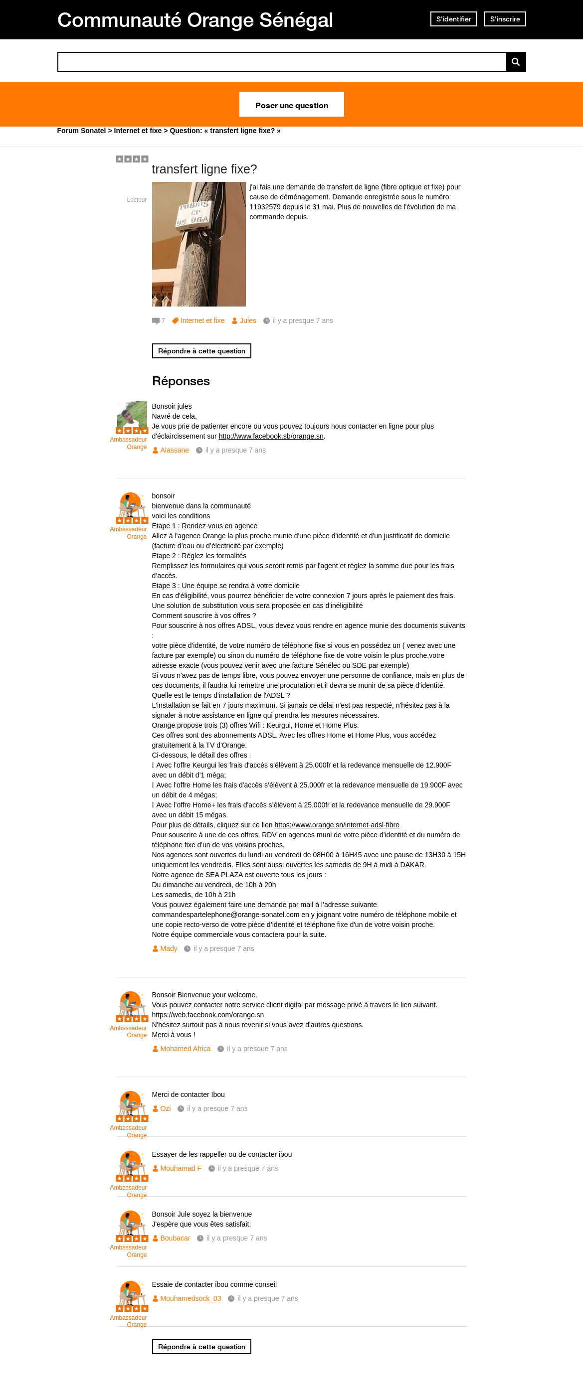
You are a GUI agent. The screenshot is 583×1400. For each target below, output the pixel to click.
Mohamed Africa (186, 1049)
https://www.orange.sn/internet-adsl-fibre (336, 825)
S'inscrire (505, 18)
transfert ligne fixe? (204, 169)
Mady (169, 948)
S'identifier (453, 18)
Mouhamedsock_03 (191, 1298)
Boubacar (176, 1238)
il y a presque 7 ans (235, 450)
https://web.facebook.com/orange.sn (208, 1015)
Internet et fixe (203, 320)
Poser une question (291, 104)
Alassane (175, 450)
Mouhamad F (181, 1168)
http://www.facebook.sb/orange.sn (271, 436)
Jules (248, 320)
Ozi (166, 1108)
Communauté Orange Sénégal (195, 19)
